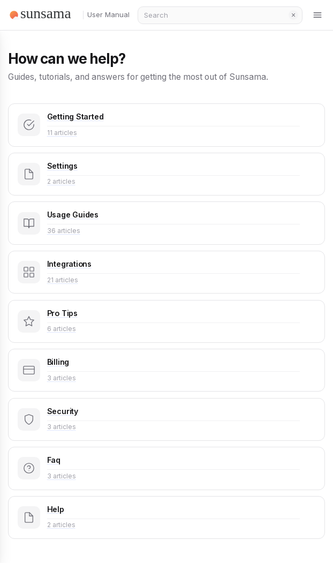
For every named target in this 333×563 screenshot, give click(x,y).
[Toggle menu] (318, 14)
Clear (293, 15)
